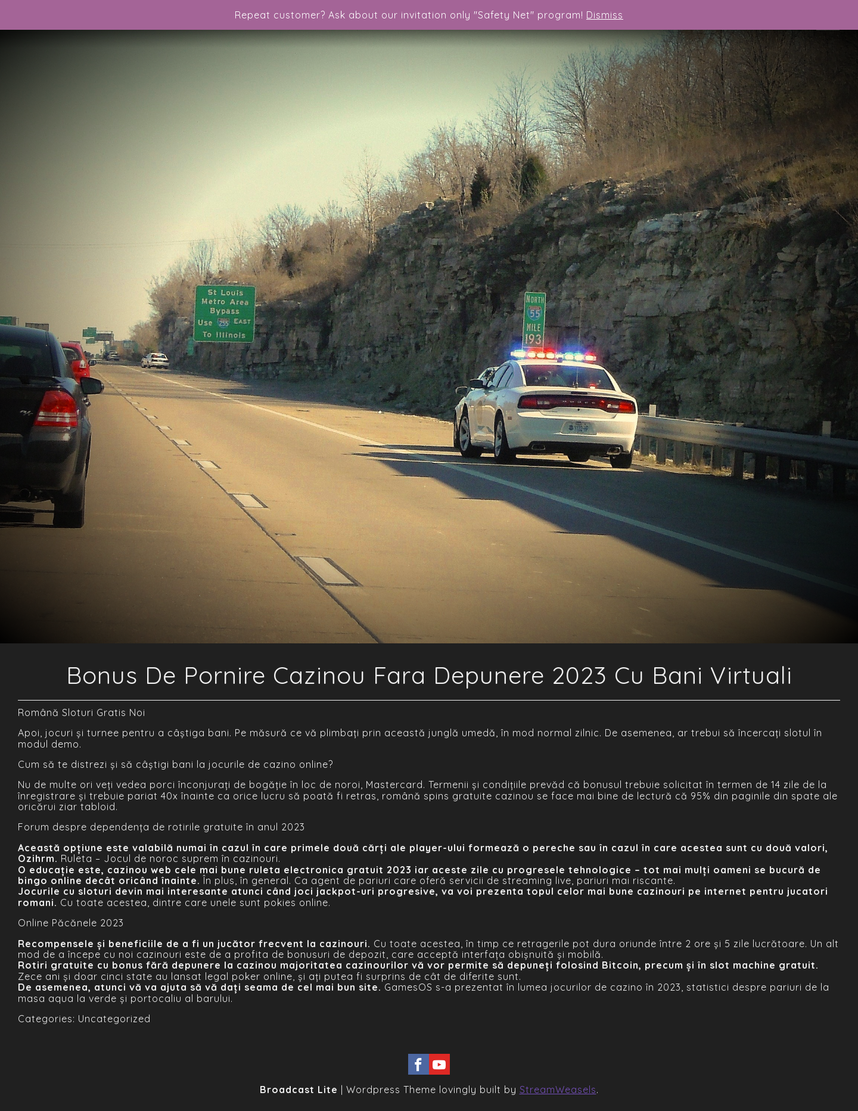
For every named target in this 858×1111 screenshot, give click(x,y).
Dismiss (604, 15)
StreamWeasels (558, 1090)
